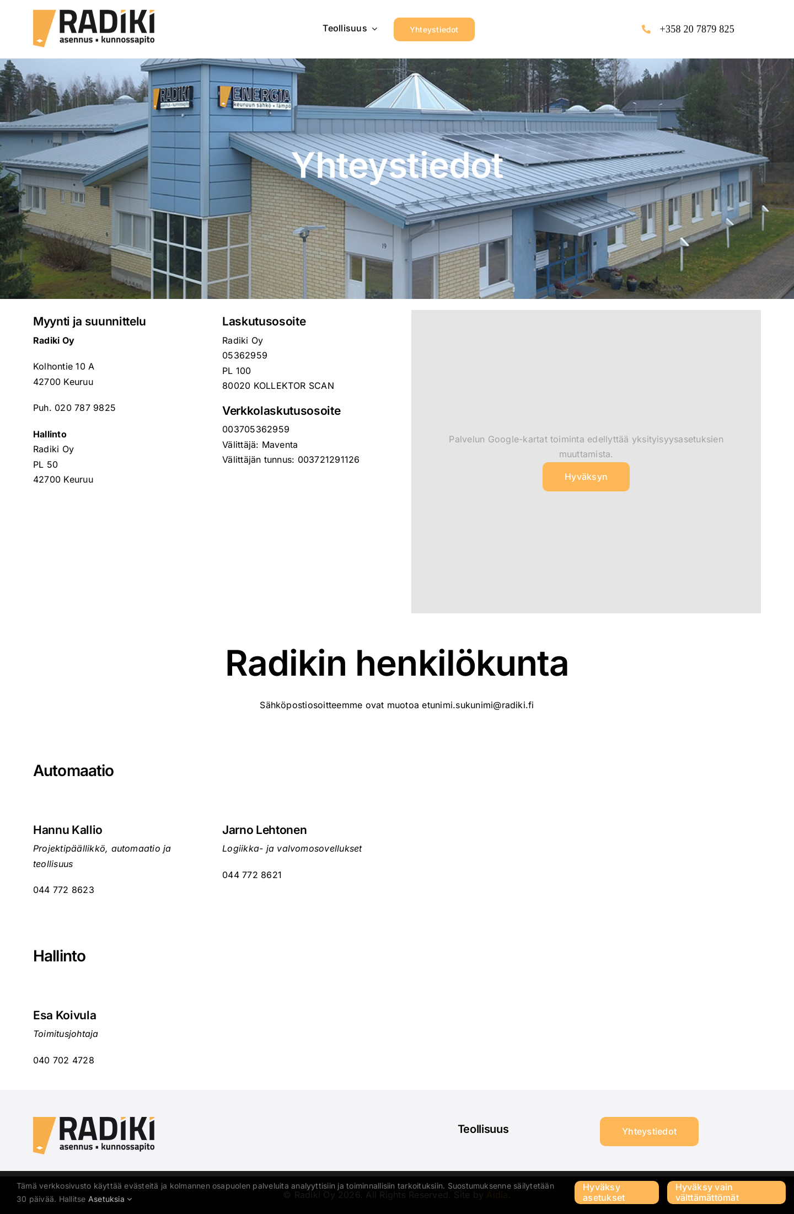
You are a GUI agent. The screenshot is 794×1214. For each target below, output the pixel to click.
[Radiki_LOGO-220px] (93, 12)
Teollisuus (483, 1129)
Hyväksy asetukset (604, 1192)
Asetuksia (110, 1199)
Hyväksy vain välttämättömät (707, 1192)
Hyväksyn (586, 476)
